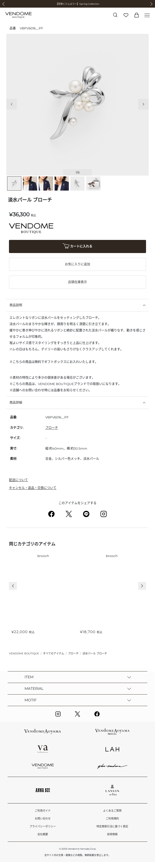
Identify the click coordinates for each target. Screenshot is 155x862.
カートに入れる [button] (77, 246)
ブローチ (51, 428)
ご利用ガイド (43, 810)
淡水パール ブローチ (95, 653)
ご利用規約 (112, 818)
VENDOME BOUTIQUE (24, 653)
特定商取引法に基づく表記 (112, 826)
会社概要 (42, 834)
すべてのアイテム (53, 653)
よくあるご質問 (112, 810)
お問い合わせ (43, 818)
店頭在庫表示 (77, 282)
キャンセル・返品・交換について (32, 488)
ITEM (29, 677)
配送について (18, 480)
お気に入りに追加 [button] (77, 264)
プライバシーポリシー (43, 826)
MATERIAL (34, 688)
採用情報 (112, 834)
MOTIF (31, 700)
